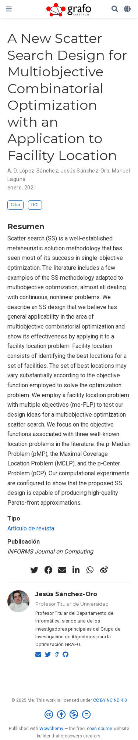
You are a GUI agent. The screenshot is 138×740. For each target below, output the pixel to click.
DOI (35, 204)
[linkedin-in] (76, 570)
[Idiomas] (128, 9)
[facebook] (48, 570)
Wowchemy (51, 728)
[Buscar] (115, 9)
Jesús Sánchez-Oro (85, 171)
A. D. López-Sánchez (32, 171)
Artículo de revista (30, 528)
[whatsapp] (90, 570)
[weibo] (104, 570)
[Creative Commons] (69, 714)
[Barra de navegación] (9, 9)
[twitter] (34, 570)
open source (99, 728)
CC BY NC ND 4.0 (110, 700)
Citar (15, 204)
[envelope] (62, 570)
